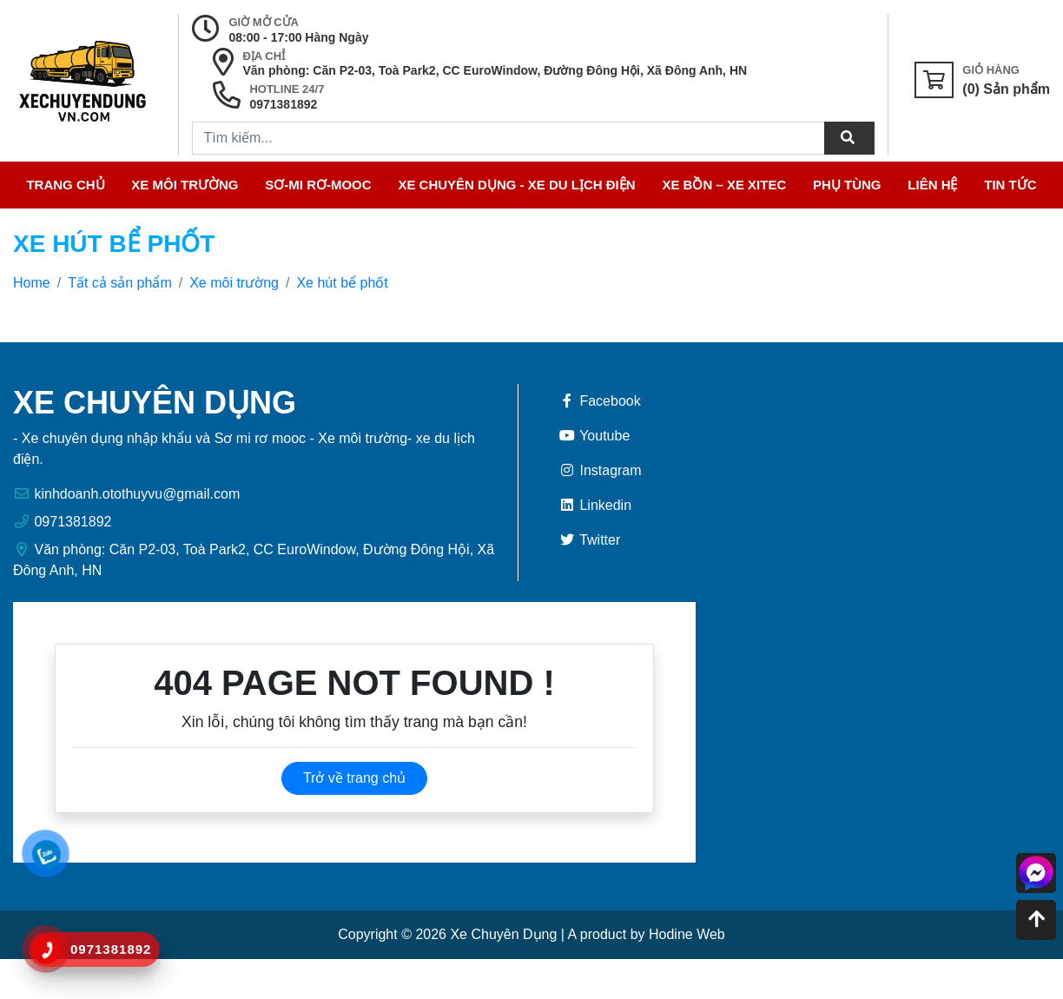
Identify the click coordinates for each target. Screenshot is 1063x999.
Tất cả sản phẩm (120, 282)
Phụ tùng (847, 184)
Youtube (594, 435)
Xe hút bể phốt (341, 282)
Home (31, 282)
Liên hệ (932, 184)
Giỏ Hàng (991, 69)
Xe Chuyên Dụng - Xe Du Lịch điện (516, 184)
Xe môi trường (184, 184)
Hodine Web (687, 934)
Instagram (600, 470)
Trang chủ (65, 184)
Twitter (589, 540)
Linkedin (594, 505)
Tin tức (1010, 184)
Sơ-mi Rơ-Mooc (318, 184)
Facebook (599, 401)
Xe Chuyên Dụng (503, 934)
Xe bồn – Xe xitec (724, 184)
